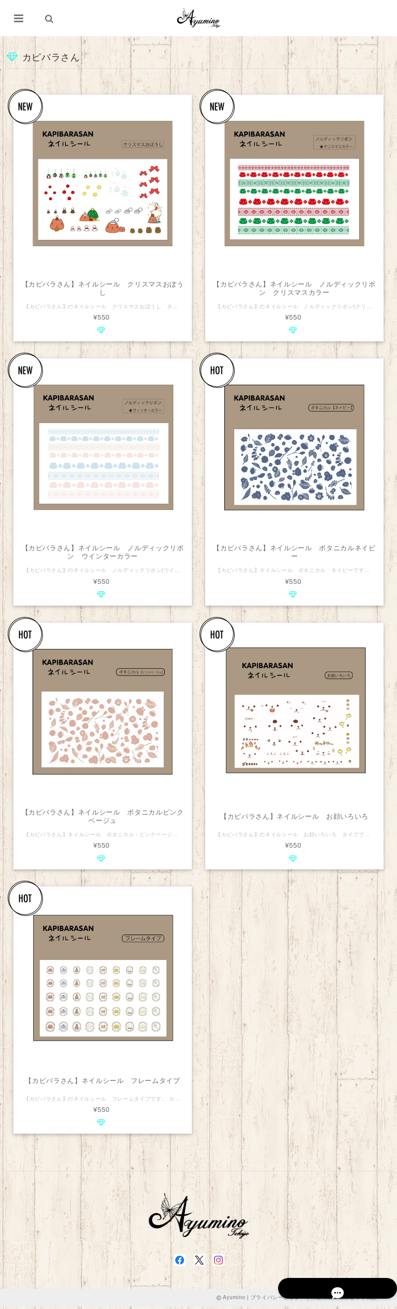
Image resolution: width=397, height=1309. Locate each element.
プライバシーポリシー (278, 1300)
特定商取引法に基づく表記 (344, 1300)
